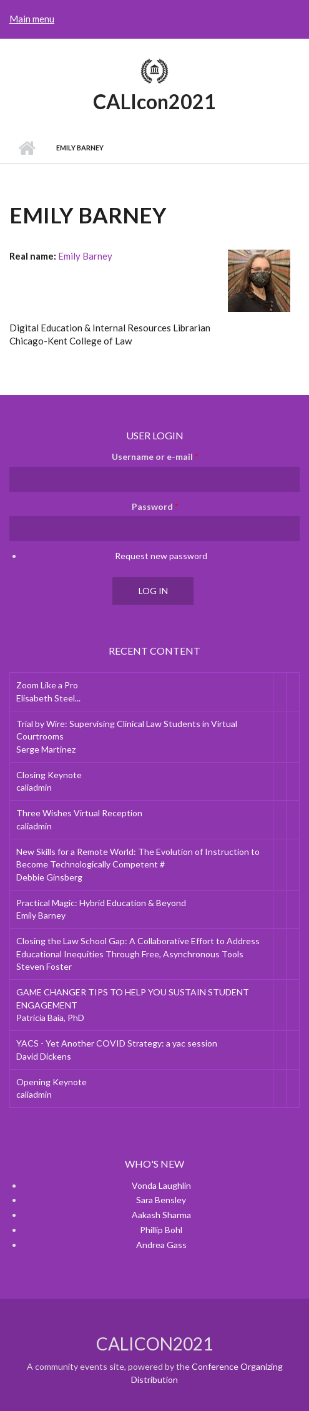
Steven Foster (44, 966)
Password (155, 506)
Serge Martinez (46, 749)
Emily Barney (85, 255)
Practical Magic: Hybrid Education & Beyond (101, 902)
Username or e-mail (155, 456)
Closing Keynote (49, 774)
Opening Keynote (51, 1082)
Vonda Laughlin (161, 1185)
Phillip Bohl (161, 1229)
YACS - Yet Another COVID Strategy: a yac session (116, 1043)
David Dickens (43, 1056)
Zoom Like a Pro (47, 685)
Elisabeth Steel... (48, 698)
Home (26, 148)
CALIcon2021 (154, 101)
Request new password (161, 555)
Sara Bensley (161, 1199)
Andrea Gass (161, 1244)
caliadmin (34, 787)
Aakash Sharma (161, 1214)
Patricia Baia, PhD (50, 1017)
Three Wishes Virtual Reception (79, 813)
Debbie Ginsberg (49, 877)
